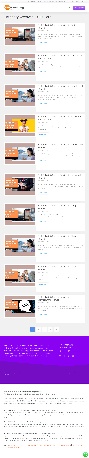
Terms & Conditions (76, 373)
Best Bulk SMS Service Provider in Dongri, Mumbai (58, 207)
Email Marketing (65, 445)
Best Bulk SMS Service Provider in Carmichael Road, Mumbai (60, 57)
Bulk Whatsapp (32, 445)
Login (82, 1)
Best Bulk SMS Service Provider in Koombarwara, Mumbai (54, 298)
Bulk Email (23, 445)
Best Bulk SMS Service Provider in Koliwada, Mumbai (59, 268)
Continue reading (43, 42)
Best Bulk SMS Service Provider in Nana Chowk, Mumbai (60, 146)
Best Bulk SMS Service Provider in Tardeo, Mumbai (58, 26)
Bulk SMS (15, 445)
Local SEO (75, 445)
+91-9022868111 (36, 1)
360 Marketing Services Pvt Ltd (16, 373)
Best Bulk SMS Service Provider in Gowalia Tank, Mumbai (61, 87)
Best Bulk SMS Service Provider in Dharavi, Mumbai (58, 237)
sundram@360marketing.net (56, 1)
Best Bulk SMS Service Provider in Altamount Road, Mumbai (59, 118)
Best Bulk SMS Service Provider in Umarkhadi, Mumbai (60, 176)
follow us (75, 1)
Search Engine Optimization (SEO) (48, 445)
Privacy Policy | (67, 373)
